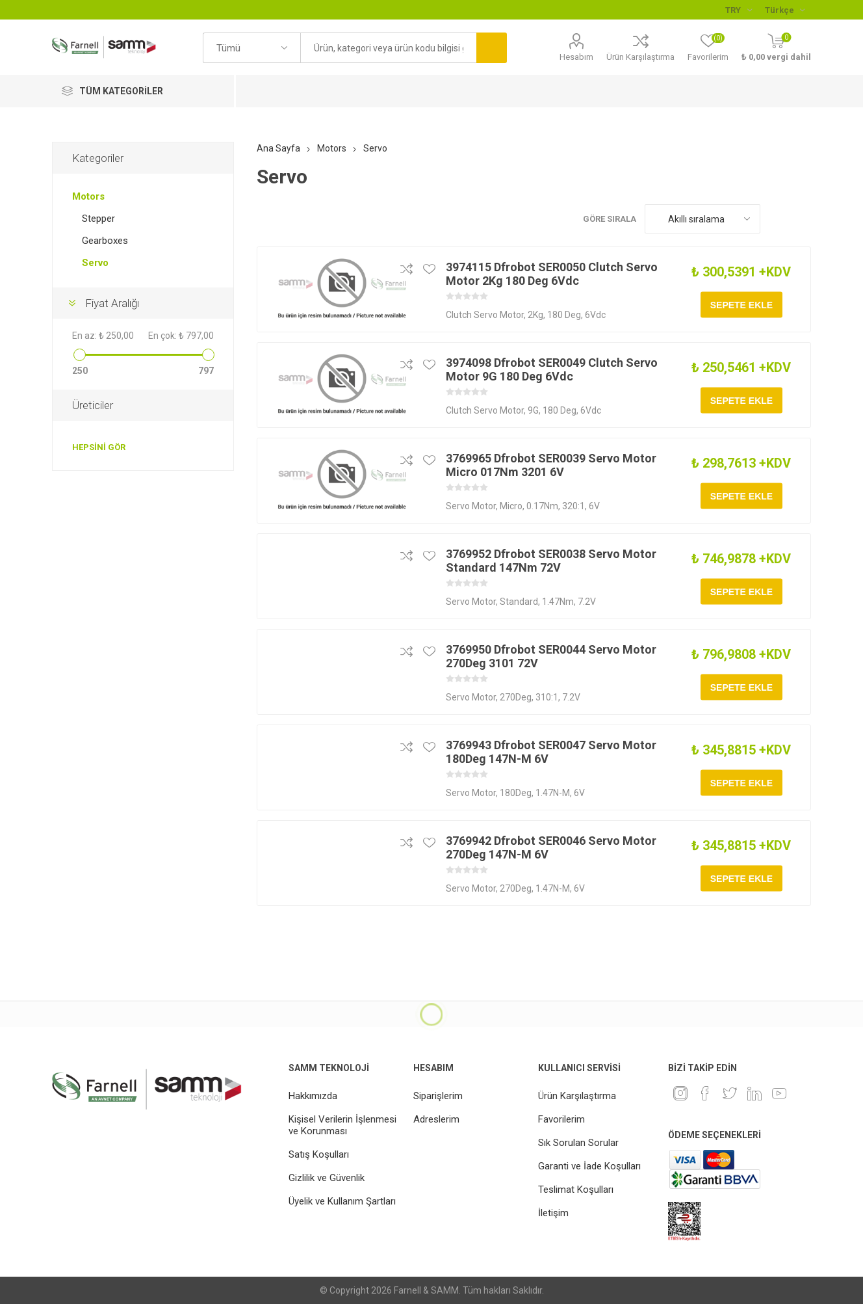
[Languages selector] (785, 10)
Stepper (98, 218)
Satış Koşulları (319, 1154)
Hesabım (576, 57)
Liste (801, 218)
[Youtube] (779, 1093)
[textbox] (388, 48)
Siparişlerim (438, 1096)
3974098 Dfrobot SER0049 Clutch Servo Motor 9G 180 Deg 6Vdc (552, 369)
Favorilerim (561, 1119)
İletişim (553, 1213)
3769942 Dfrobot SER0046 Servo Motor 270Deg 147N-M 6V (551, 847)
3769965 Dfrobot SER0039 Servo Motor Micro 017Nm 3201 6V (551, 465)
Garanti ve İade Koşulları (589, 1166)
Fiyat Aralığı (112, 303)
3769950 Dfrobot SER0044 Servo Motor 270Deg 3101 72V (551, 656)
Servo (95, 263)
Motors (88, 196)
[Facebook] (705, 1093)
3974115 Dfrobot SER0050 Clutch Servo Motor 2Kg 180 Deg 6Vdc (552, 273)
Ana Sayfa (278, 148)
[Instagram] (680, 1093)
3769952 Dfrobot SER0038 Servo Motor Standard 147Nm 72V (551, 560)
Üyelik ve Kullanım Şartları (342, 1201)
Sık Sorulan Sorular (578, 1143)
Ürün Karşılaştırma (640, 57)
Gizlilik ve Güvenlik (327, 1178)
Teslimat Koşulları (575, 1189)
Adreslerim (436, 1119)
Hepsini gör (98, 447)
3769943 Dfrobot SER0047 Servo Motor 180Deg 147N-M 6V (551, 751)
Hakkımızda (313, 1096)
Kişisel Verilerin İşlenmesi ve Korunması (342, 1125)
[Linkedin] (754, 1093)
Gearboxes (105, 240)
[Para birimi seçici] (738, 10)
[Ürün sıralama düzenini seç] (702, 218)
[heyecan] (729, 1093)
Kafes (776, 218)
